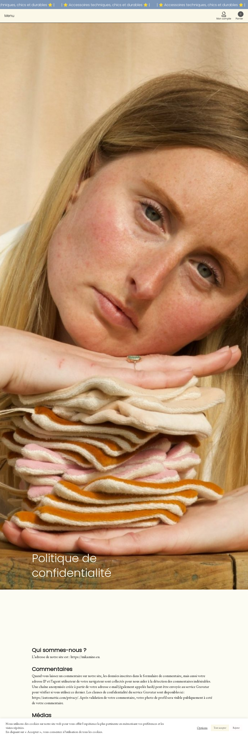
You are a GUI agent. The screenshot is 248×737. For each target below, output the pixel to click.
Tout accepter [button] (220, 727)
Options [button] (202, 728)
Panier (239, 15)
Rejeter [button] (236, 727)
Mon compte (223, 16)
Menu (9, 15)
